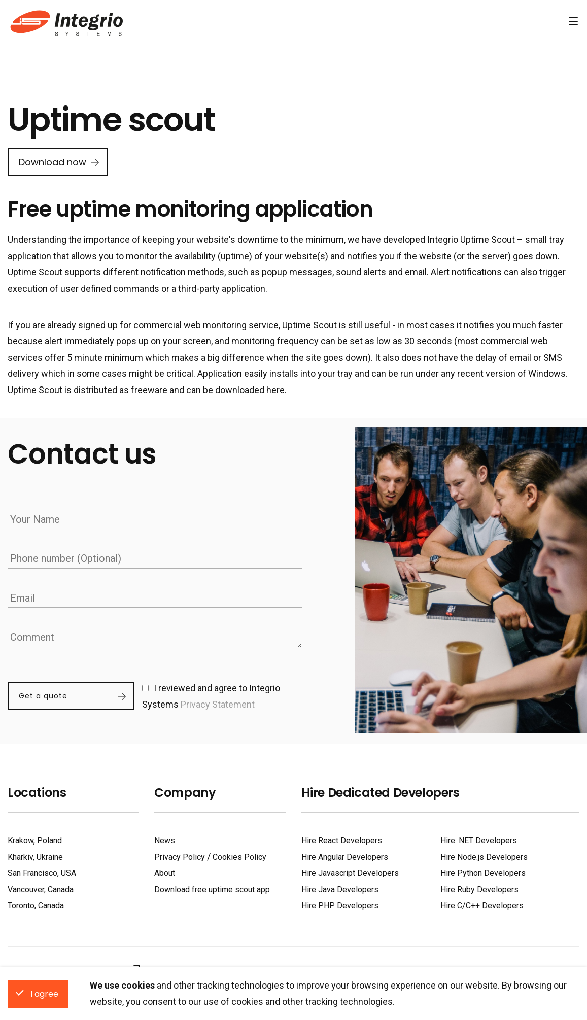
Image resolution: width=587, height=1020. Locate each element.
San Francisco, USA (42, 870)
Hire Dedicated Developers (380, 790)
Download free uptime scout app (212, 887)
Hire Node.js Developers (484, 854)
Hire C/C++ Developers (482, 903)
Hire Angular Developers (344, 854)
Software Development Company (65, 22)
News (164, 838)
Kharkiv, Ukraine (35, 854)
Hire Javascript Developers (350, 870)
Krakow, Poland (35, 838)
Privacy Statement (218, 702)
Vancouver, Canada (41, 887)
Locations (37, 790)
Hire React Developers (341, 838)
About (164, 870)
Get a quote (43, 695)
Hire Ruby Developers (479, 887)
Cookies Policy (239, 854)
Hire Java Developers (339, 887)
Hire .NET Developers (478, 838)
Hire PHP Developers (339, 903)
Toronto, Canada (36, 903)
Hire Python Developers (483, 870)
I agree (44, 994)
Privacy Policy (179, 854)
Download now (52, 162)
